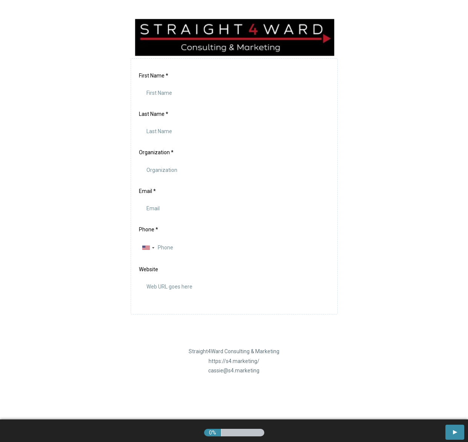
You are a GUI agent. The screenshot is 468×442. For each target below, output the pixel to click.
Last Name (153, 114)
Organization (156, 152)
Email (147, 191)
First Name (153, 76)
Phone (148, 229)
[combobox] (148, 248)
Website (148, 269)
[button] (454, 432)
